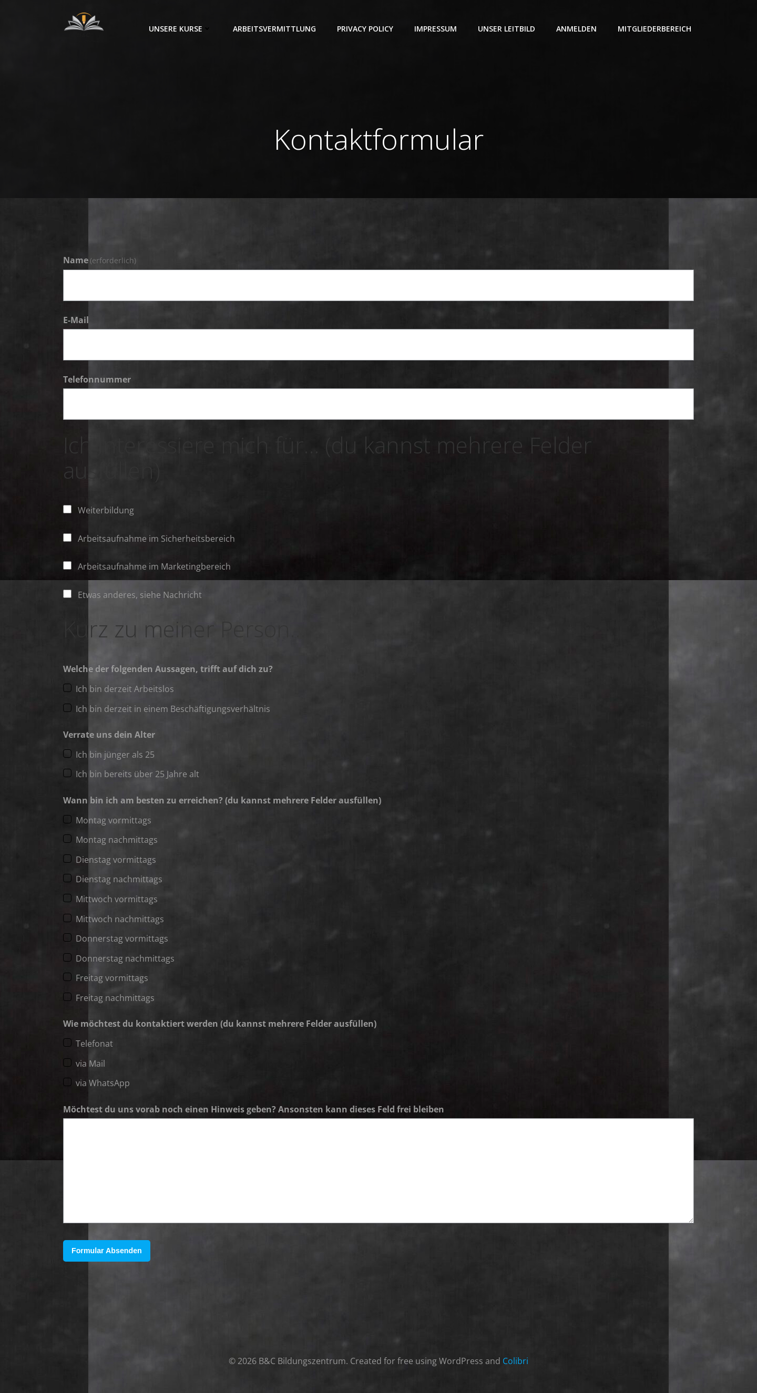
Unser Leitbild (507, 29)
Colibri (515, 1361)
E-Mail (76, 320)
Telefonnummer (97, 380)
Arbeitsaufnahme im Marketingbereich (154, 567)
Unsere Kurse (180, 29)
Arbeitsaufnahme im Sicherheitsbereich (156, 539)
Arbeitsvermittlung (274, 29)
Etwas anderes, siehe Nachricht (140, 595)
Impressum (436, 29)
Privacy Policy (365, 29)
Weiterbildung (106, 511)
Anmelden (577, 29)
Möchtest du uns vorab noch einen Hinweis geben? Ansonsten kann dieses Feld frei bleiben (253, 1110)
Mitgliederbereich (655, 29)
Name (99, 261)
